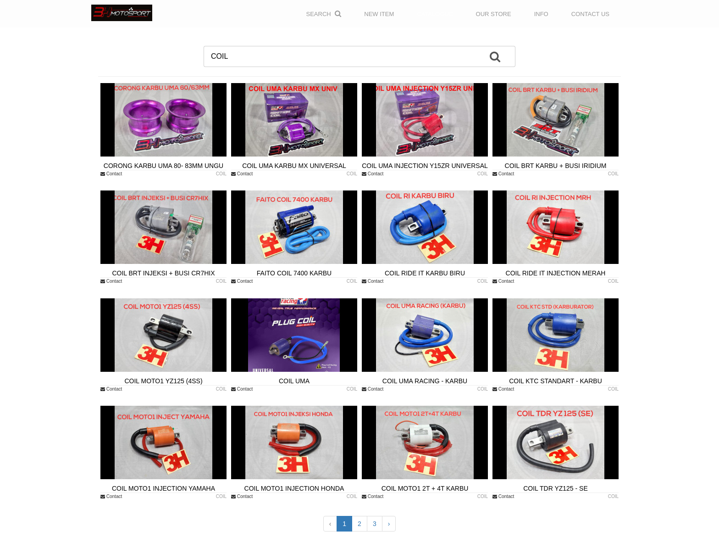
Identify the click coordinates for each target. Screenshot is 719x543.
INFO (541, 14)
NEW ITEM (379, 14)
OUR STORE (493, 14)
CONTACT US (590, 14)
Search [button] (324, 13)
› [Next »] (389, 523)
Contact (111, 173)
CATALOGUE (435, 14)
